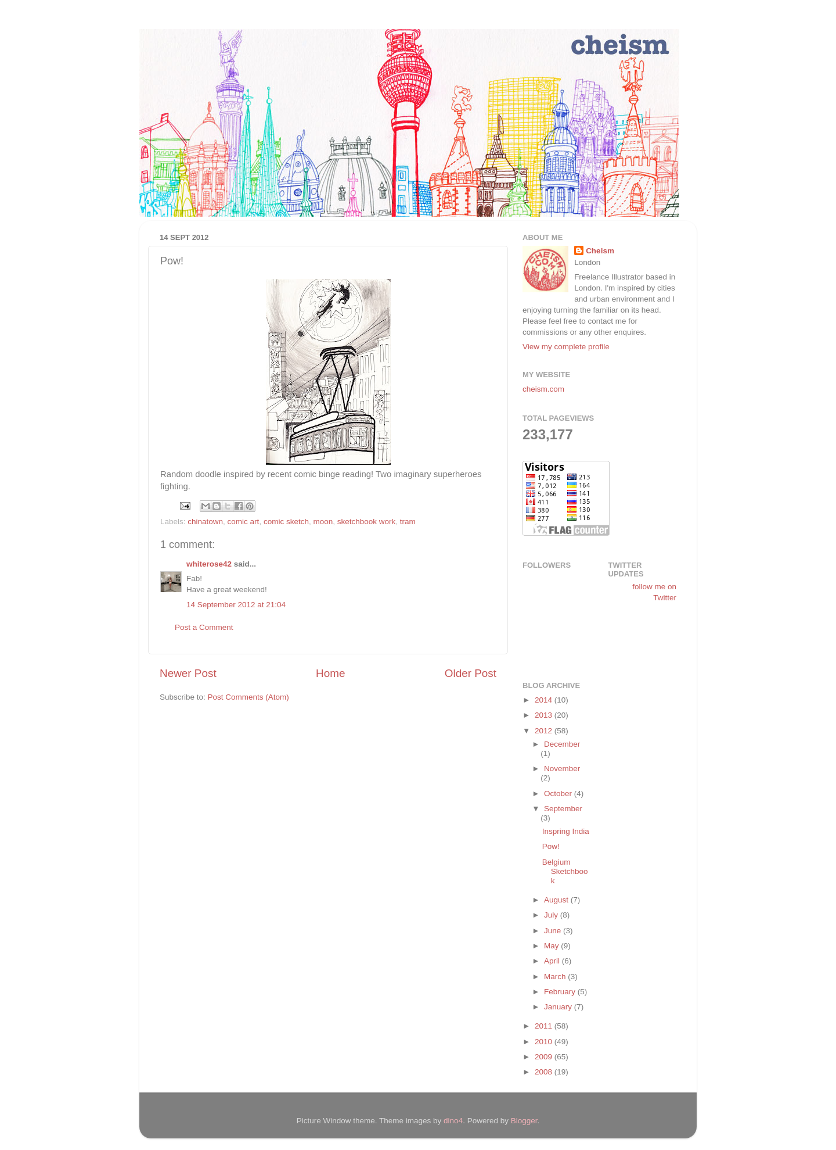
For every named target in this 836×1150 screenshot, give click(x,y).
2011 (544, 1026)
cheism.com (543, 389)
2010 (544, 1041)
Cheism (600, 250)
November (562, 768)
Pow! (551, 846)
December (562, 744)
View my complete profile (566, 346)
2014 (544, 700)
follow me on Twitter (654, 592)
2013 (544, 715)
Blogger (524, 1120)
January (559, 1006)
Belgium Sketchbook (565, 871)
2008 (544, 1071)
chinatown (205, 521)
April (553, 960)
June (553, 930)
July (552, 915)
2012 (544, 730)
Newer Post (188, 673)
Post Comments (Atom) (248, 697)
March (556, 976)
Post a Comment (204, 627)
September (563, 808)
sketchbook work (366, 521)
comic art (244, 521)
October (559, 793)
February (561, 991)
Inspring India (565, 831)
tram (408, 521)
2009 (544, 1056)
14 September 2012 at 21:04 (236, 604)
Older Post (470, 673)
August (557, 899)
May (552, 945)
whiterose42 (209, 564)
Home (330, 673)
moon (323, 521)
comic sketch (286, 521)
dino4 (453, 1120)
